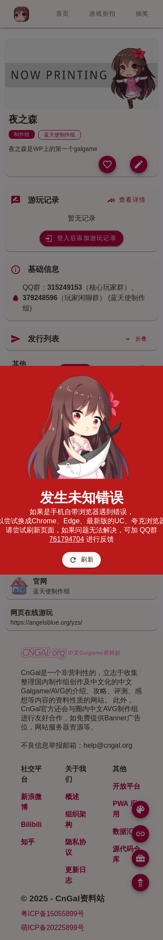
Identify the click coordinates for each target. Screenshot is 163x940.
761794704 (66, 539)
